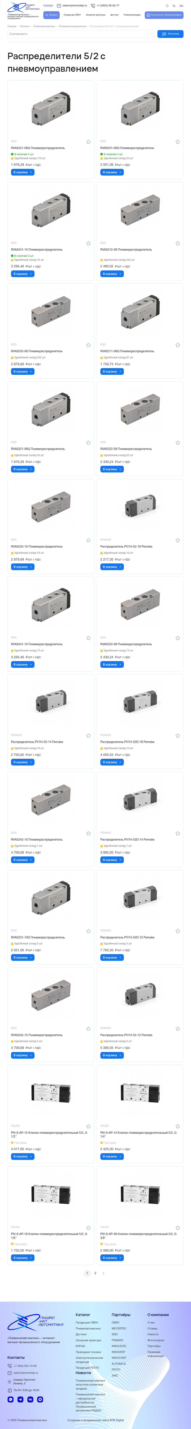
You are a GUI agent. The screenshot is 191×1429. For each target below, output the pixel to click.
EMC (115, 1336)
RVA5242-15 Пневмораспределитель (37, 1041)
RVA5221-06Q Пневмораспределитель (38, 148)
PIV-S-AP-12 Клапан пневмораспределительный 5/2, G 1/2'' (49, 1141)
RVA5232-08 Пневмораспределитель (37, 353)
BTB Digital (117, 1420)
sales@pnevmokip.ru (72, 6)
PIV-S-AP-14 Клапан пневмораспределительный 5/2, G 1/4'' (139, 1141)
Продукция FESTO (88, 1369)
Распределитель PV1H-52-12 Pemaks (127, 1041)
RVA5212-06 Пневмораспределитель (126, 250)
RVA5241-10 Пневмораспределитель (37, 648)
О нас (151, 1324)
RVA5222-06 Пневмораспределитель (126, 648)
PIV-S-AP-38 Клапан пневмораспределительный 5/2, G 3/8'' (139, 1243)
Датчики (81, 1336)
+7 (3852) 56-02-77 (105, 6)
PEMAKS (117, 1341)
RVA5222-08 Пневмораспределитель (126, 451)
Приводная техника (88, 1353)
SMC (115, 1376)
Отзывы (153, 1330)
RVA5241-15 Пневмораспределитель (37, 250)
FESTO (116, 1370)
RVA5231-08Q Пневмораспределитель (127, 148)
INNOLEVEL (119, 1347)
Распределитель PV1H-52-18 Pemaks (127, 549)
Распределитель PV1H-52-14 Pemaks (37, 746)
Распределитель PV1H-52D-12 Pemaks (128, 943)
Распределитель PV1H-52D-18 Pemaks (128, 746)
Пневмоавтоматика (88, 1330)
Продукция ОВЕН (87, 1324)
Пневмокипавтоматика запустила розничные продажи (90, 1385)
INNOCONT (119, 1359)
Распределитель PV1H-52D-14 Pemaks (128, 844)
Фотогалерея (156, 1341)
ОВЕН (115, 1324)
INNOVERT (119, 1353)
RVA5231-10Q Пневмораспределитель (38, 943)
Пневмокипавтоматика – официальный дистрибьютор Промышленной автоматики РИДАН (90, 1403)
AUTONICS (119, 1365)
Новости (153, 1336)
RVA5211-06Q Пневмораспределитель (127, 353)
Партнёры (154, 1347)
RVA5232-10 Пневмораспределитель (37, 549)
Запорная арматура (89, 1341)
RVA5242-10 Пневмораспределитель (37, 844)
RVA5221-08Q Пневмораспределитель (38, 451)
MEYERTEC (119, 1330)
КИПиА (80, 1347)
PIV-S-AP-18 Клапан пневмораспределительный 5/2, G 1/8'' (49, 1243)
